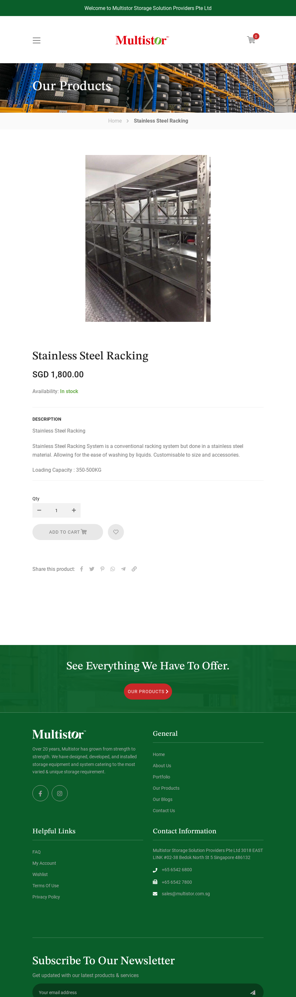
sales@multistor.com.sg (186, 893)
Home (115, 120)
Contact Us (164, 810)
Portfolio (161, 777)
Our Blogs (162, 799)
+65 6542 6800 (177, 869)
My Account (44, 863)
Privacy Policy (46, 897)
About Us (162, 765)
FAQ (36, 852)
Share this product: (53, 568)
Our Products (166, 788)
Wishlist (40, 874)
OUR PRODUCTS (148, 691)
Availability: (45, 391)
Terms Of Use (45, 885)
